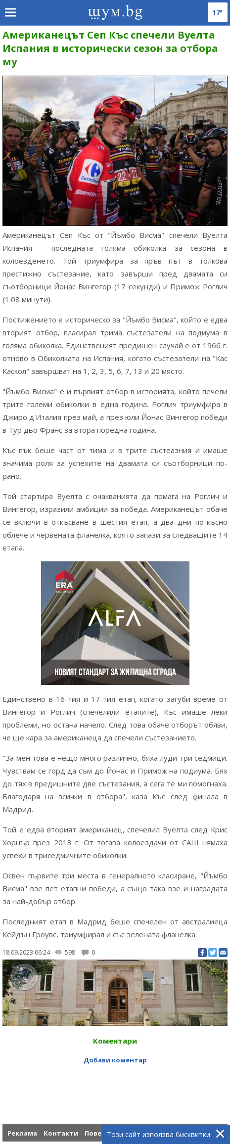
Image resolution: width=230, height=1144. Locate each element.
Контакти (61, 1133)
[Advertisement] (116, 1086)
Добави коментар (115, 1059)
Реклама (22, 1133)
